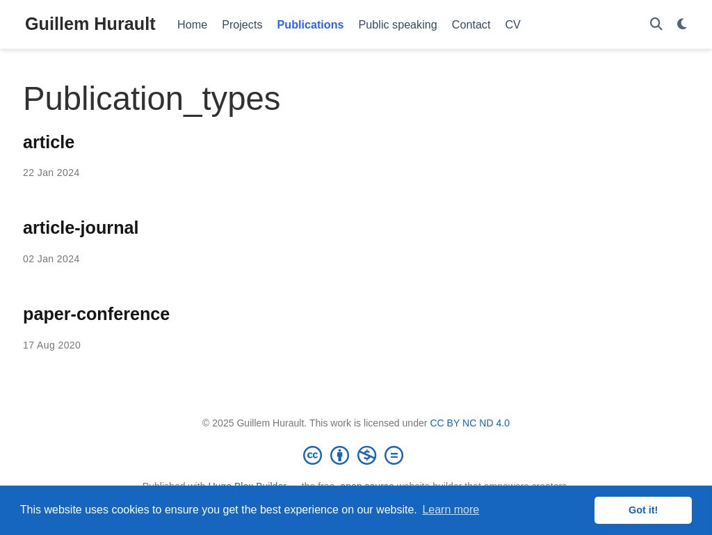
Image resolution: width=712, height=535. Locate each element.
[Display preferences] (682, 25)
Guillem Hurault (90, 23)
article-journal (81, 227)
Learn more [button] (450, 510)
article (48, 142)
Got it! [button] (643, 510)
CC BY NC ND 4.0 (470, 423)
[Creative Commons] (356, 455)
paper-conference (96, 314)
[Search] (656, 25)
